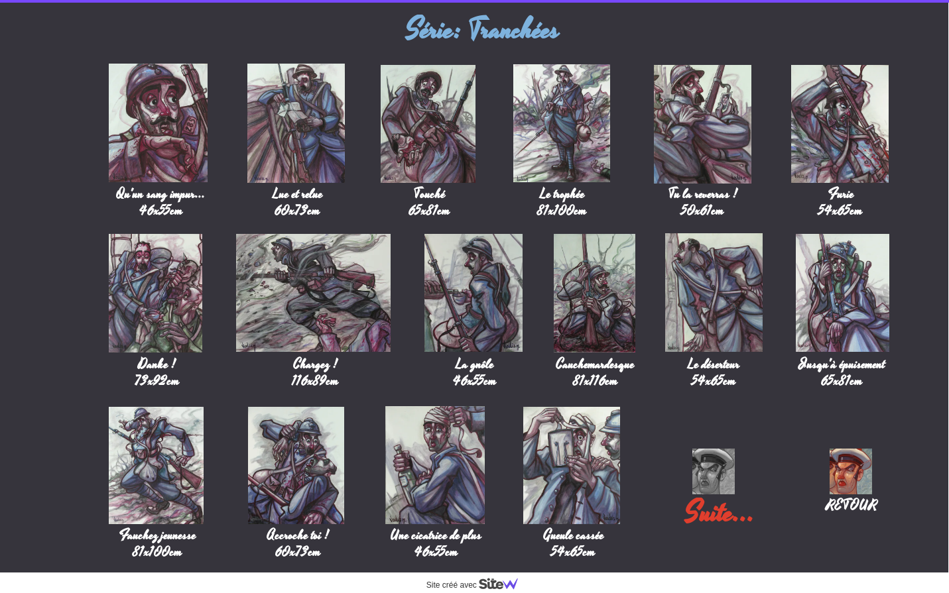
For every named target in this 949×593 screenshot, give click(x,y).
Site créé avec (477, 585)
